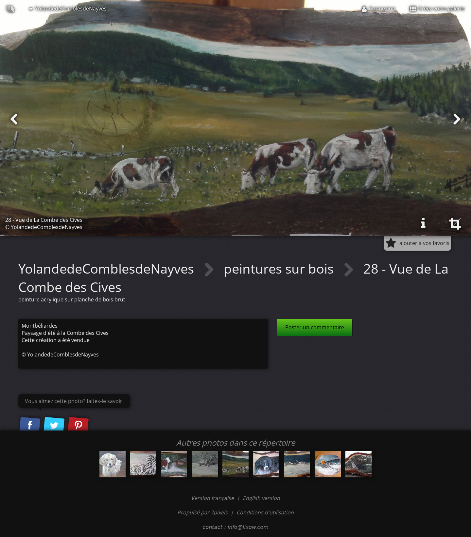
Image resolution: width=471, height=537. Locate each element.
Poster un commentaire (314, 327)
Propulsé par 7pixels (202, 512)
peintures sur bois (280, 268)
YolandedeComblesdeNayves (68, 8)
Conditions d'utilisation (265, 512)
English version (261, 498)
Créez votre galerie (437, 8)
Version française (213, 498)
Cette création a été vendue (56, 340)
